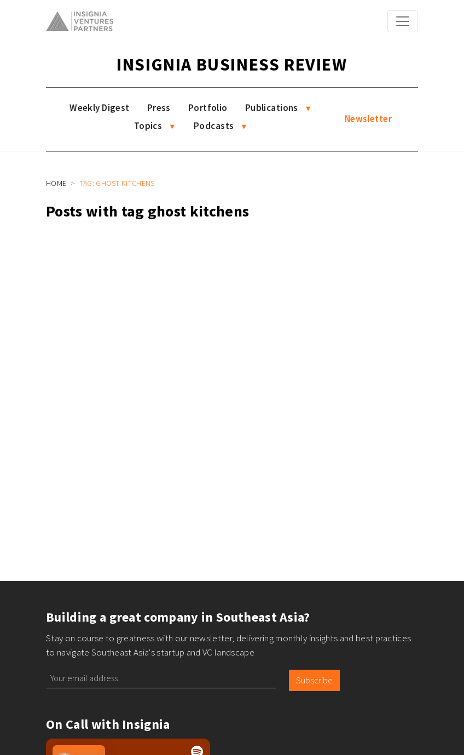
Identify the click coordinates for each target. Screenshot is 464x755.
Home (56, 183)
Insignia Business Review (232, 64)
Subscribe (314, 680)
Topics (148, 126)
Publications (271, 108)
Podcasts (214, 126)
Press (159, 108)
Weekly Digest (99, 108)
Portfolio (208, 108)
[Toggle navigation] (402, 21)
